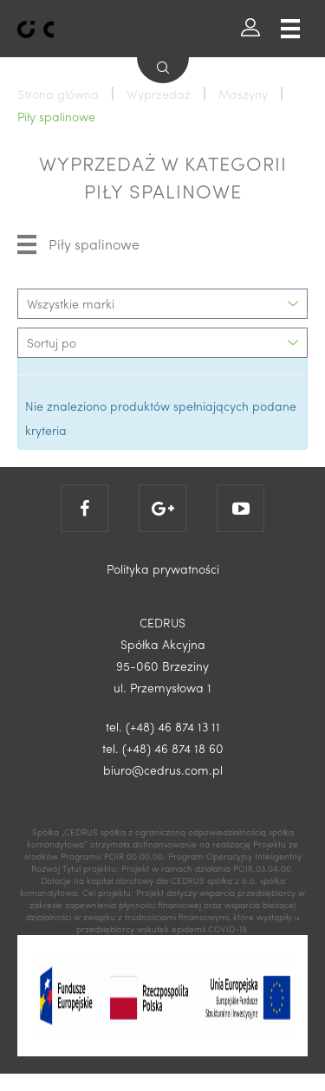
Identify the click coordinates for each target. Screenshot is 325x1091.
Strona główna (58, 93)
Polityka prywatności (163, 568)
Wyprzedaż (159, 93)
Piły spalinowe (78, 244)
